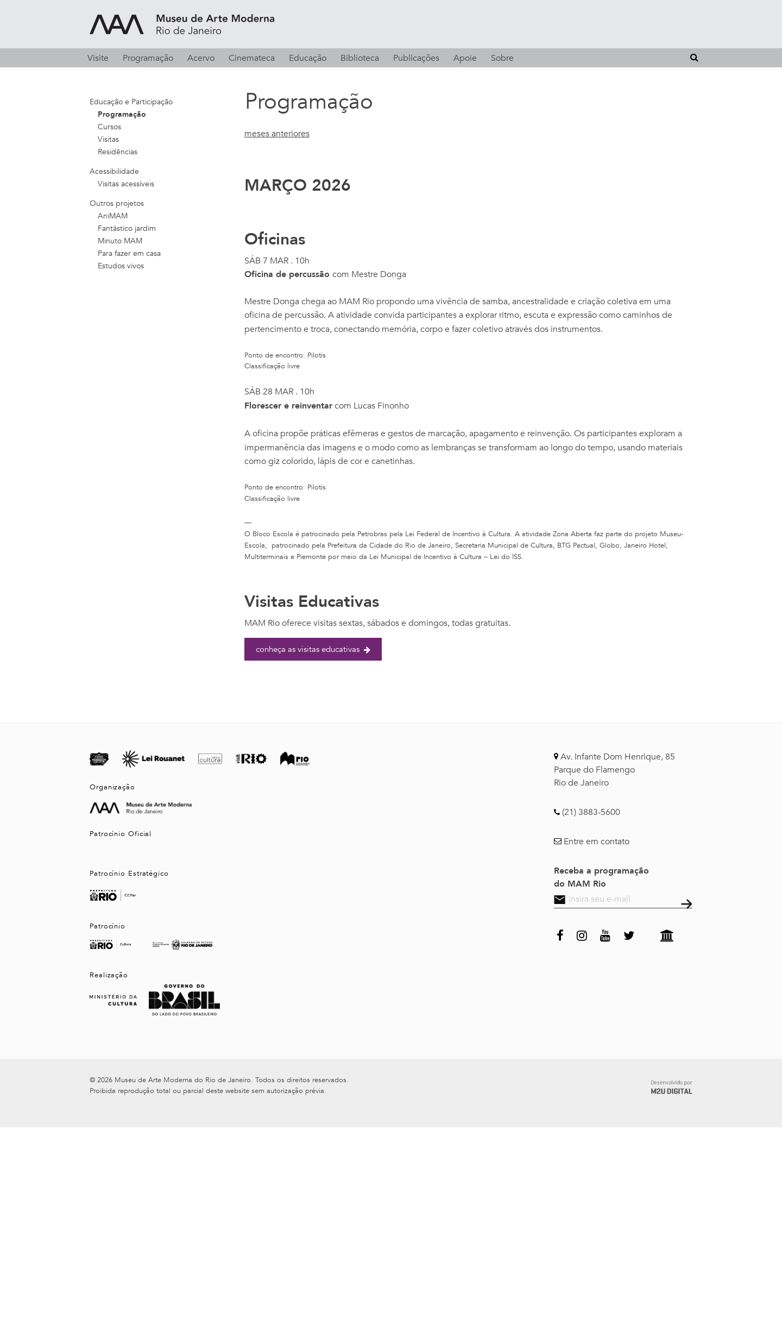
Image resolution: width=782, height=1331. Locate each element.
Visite (98, 58)
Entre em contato (596, 841)
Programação (148, 58)
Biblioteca (359, 58)
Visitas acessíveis (126, 184)
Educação (307, 58)
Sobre (502, 58)
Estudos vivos (121, 266)
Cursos (109, 127)
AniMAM (113, 216)
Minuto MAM (120, 241)
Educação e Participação (131, 102)
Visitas (108, 139)
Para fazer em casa (129, 253)
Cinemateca (252, 58)
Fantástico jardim (127, 228)
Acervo (201, 58)
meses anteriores (277, 134)
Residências (117, 152)
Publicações (416, 58)
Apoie (465, 58)
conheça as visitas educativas (313, 649)
